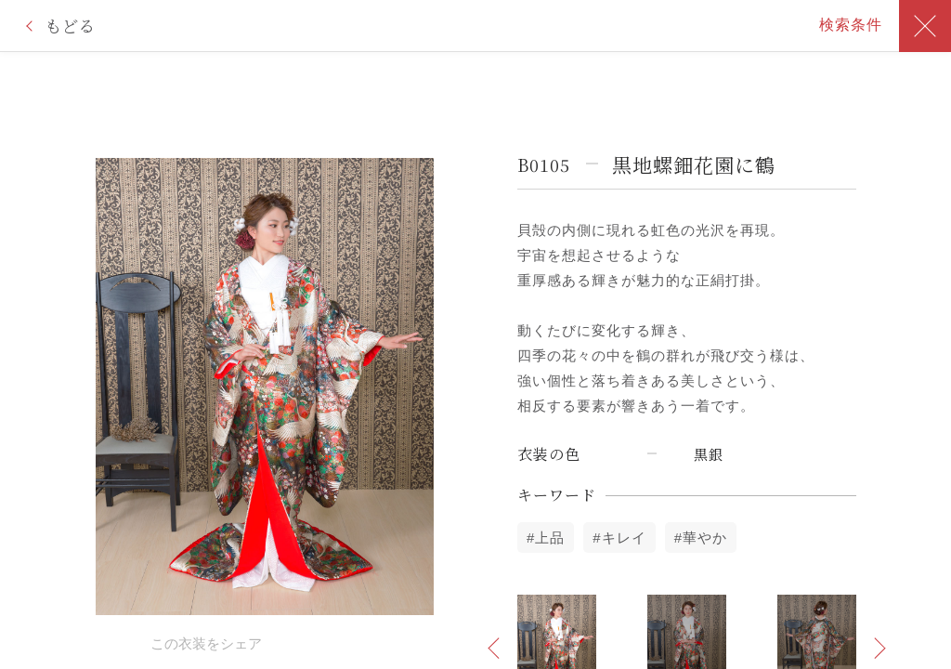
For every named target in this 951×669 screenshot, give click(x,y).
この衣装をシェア (206, 643)
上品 (550, 537)
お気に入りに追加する (104, 642)
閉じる (925, 26)
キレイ (624, 537)
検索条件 (850, 25)
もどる (70, 25)
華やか (705, 537)
